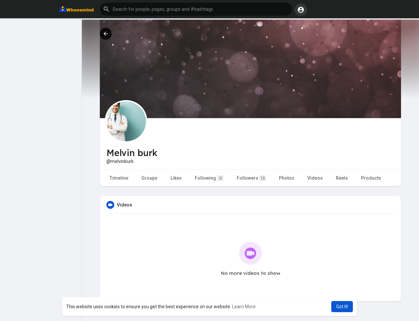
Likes (176, 178)
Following (209, 178)
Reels (342, 178)
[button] (196, 9)
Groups (149, 178)
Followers (251, 178)
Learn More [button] (244, 306)
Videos (315, 178)
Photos (286, 178)
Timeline (119, 178)
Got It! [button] (342, 306)
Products (371, 178)
